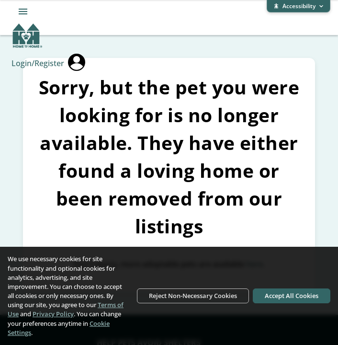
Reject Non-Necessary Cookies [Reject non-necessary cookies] (193, 295)
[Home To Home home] (27, 46)
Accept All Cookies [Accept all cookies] (291, 295)
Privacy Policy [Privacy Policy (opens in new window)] (53, 314)
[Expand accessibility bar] (298, 6)
